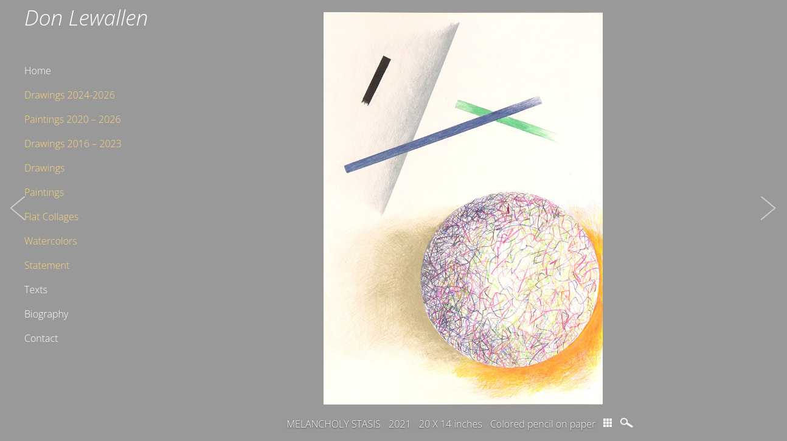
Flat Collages (51, 216)
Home (37, 70)
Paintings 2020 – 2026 (72, 119)
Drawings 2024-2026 (69, 95)
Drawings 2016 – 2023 (73, 143)
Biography (46, 314)
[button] (18, 220)
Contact (41, 338)
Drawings (44, 168)
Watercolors (50, 241)
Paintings (44, 192)
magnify (628, 423)
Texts (35, 289)
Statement (46, 265)
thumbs (607, 423)
